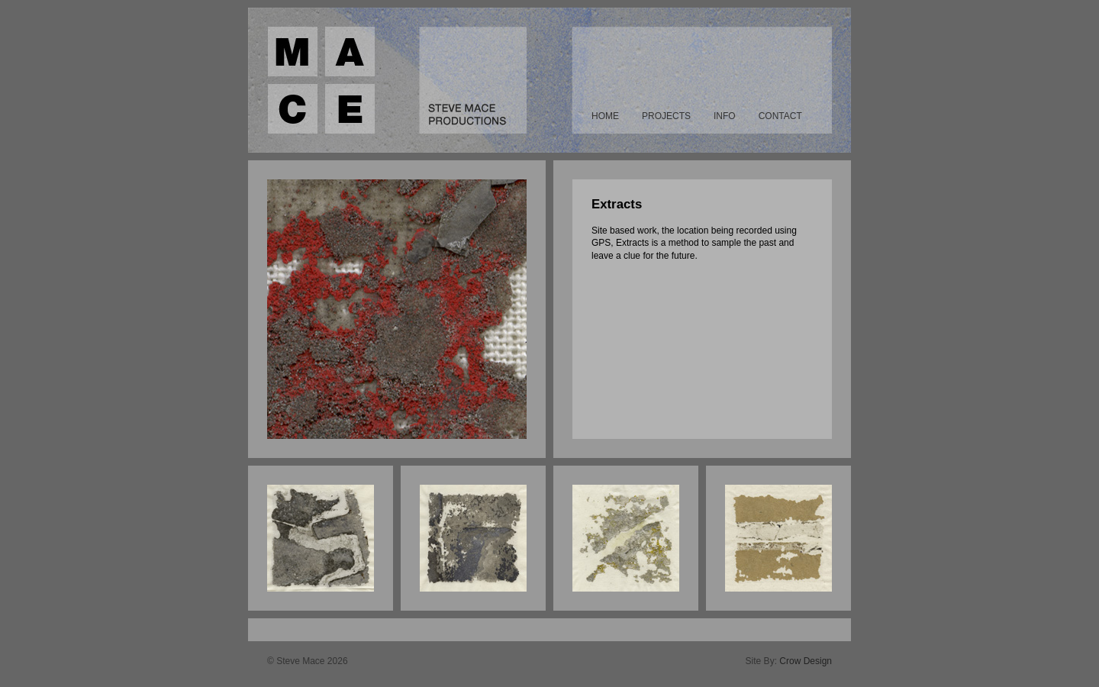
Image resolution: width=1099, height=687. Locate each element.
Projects (666, 116)
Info (725, 116)
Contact (780, 116)
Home (605, 116)
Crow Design (805, 661)
